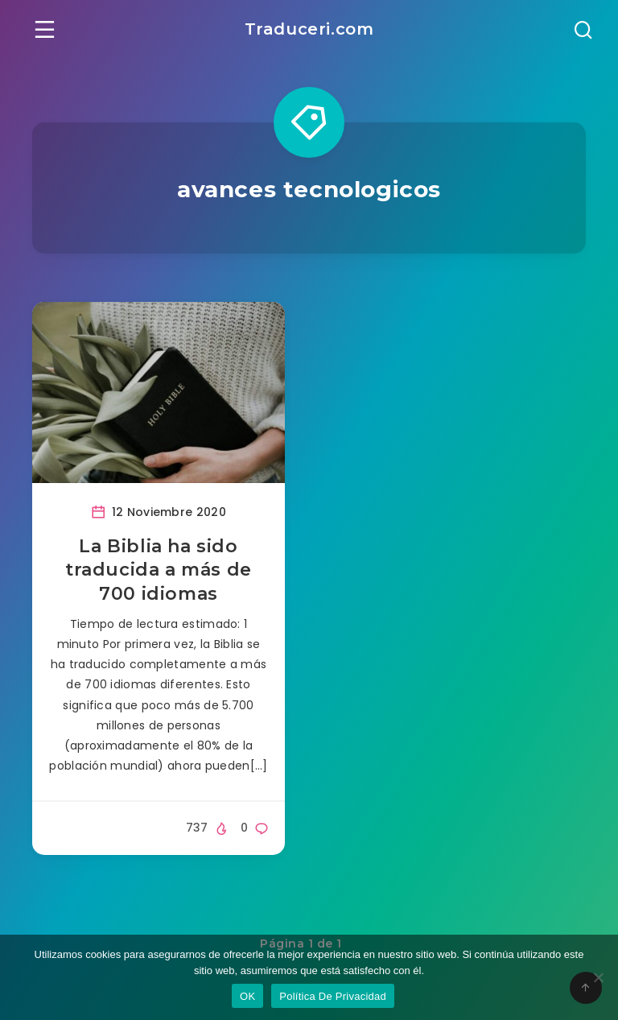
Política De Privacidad (332, 996)
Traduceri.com (309, 29)
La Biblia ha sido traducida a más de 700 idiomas (158, 570)
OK (247, 996)
